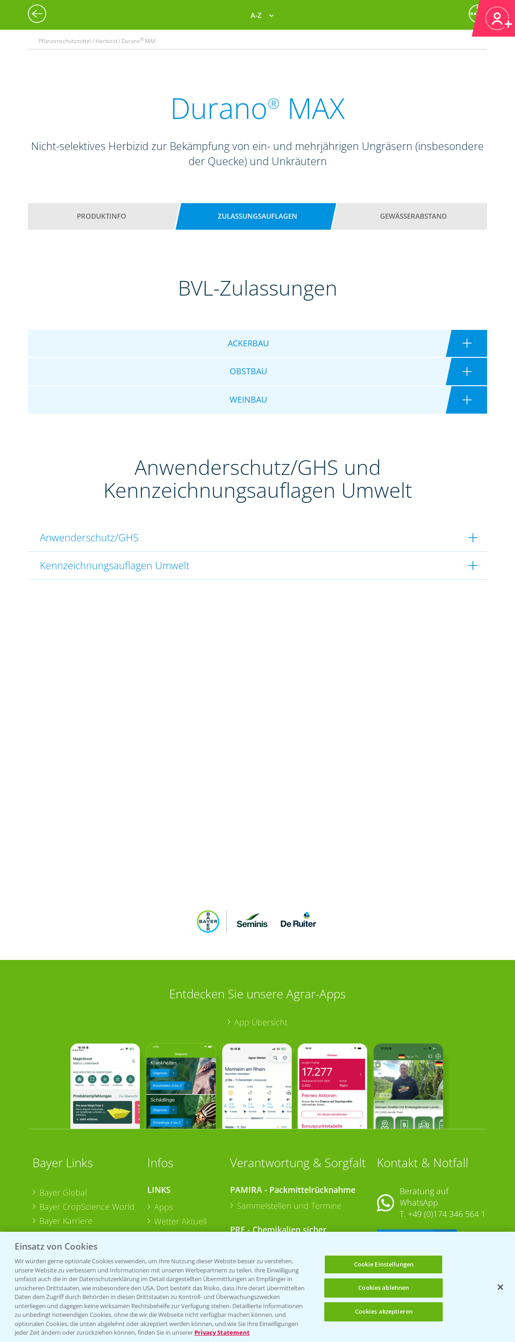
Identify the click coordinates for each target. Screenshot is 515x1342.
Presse (51, 1215)
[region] (257, 1287)
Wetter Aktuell (180, 1161)
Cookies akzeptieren (384, 1311)
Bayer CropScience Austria (88, 1175)
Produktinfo (101, 216)
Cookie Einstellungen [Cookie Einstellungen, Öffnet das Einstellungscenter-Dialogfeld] (384, 1264)
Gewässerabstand (413, 216)
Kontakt (404, 1178)
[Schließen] (500, 1287)
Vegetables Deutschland (84, 1229)
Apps (163, 1147)
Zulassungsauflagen (257, 216)
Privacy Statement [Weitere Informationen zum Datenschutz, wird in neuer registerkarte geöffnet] (222, 1332)
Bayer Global (63, 1132)
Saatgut (168, 1218)
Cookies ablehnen (383, 1287)
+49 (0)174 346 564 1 (447, 1153)
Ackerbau (172, 1203)
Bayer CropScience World (86, 1146)
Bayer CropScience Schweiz (73, 1195)
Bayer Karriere (65, 1160)
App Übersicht (261, 961)
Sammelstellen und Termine (289, 1145)
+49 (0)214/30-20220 (446, 1218)
